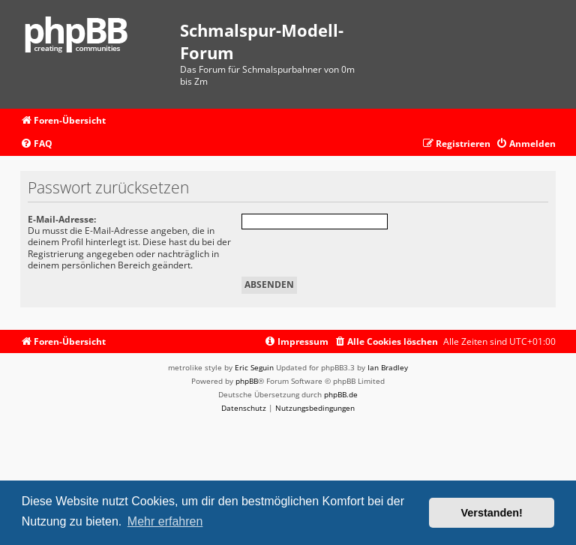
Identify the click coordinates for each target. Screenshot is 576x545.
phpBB (247, 381)
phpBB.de (341, 394)
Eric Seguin (254, 367)
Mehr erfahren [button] (165, 521)
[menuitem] (36, 144)
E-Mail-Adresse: (62, 219)
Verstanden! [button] (492, 513)
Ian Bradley (388, 367)
